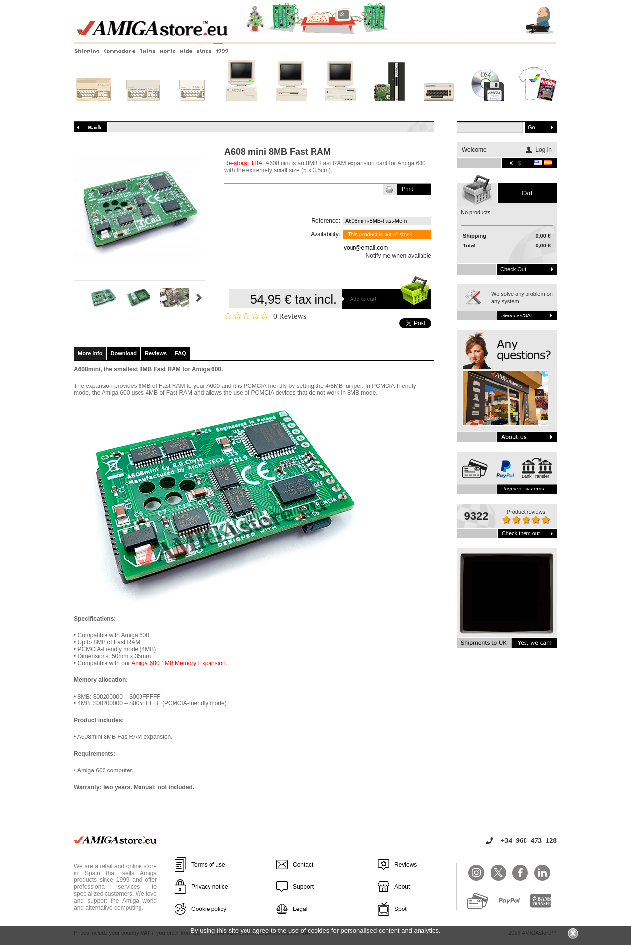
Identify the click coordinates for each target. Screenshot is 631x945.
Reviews (156, 353)
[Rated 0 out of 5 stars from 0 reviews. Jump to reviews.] (265, 316)
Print (407, 189)
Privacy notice (209, 886)
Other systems (438, 107)
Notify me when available (398, 255)
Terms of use (208, 864)
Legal (300, 909)
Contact (303, 864)
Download (124, 353)
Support (303, 886)
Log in (543, 149)
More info (90, 353)
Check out (513, 269)
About (402, 886)
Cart (527, 193)
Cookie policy (208, 909)
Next (199, 297)
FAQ (180, 353)
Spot (400, 909)
